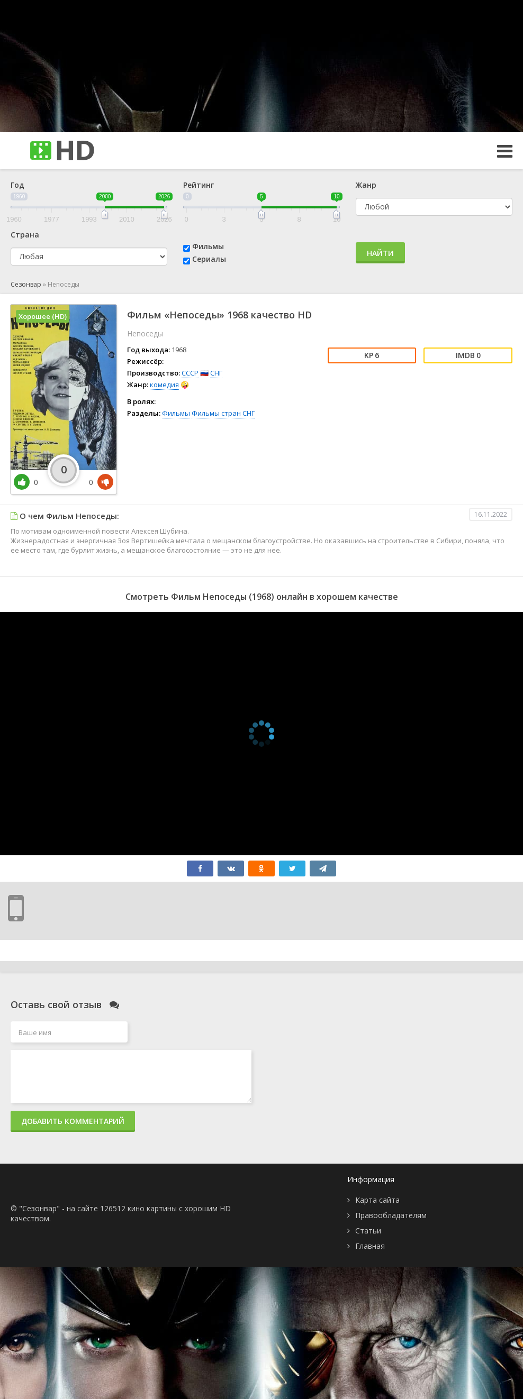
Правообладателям (391, 1215)
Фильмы (208, 246)
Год (17, 185)
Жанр (366, 185)
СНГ (216, 373)
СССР (190, 373)
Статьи (368, 1231)
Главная (370, 1246)
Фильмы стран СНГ (223, 413)
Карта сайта (377, 1200)
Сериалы (209, 259)
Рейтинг (198, 185)
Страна (25, 235)
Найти (380, 253)
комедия (164, 384)
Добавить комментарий (72, 1121)
